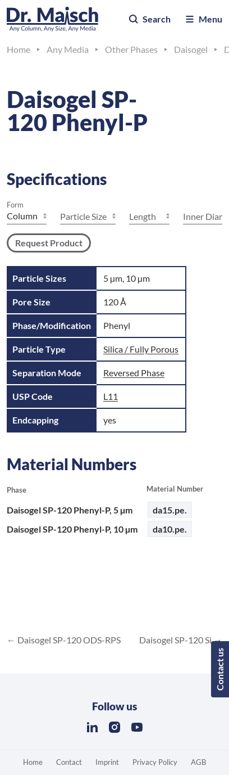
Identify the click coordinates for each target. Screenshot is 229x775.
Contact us (219, 669)
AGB (198, 762)
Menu (203, 19)
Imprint (107, 762)
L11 (110, 396)
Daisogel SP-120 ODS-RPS (68, 639)
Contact (69, 762)
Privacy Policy (154, 762)
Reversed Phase (133, 372)
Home (33, 762)
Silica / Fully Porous (140, 349)
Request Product (49, 242)
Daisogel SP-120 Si (176, 639)
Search (149, 19)
